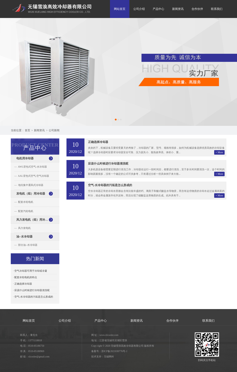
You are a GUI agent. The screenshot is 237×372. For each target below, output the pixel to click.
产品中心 (158, 8)
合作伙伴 (197, 8)
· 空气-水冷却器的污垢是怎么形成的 (33, 296)
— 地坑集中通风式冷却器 (28, 185)
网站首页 (119, 8)
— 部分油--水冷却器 (25, 245)
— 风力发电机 (22, 228)
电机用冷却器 (25, 158)
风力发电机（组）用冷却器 (33, 219)
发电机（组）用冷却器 (30, 193)
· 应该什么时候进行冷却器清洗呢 (31, 290)
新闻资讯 (178, 8)
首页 (27, 130)
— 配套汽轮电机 (23, 211)
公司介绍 (139, 8)
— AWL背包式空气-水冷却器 (30, 166)
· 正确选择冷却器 (22, 283)
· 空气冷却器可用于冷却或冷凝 (30, 271)
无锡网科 (109, 356)
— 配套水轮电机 (23, 202)
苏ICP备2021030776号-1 (114, 351)
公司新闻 (54, 130)
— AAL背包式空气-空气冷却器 (31, 176)
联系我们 (216, 8)
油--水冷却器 (24, 236)
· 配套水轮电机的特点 (25, 277)
